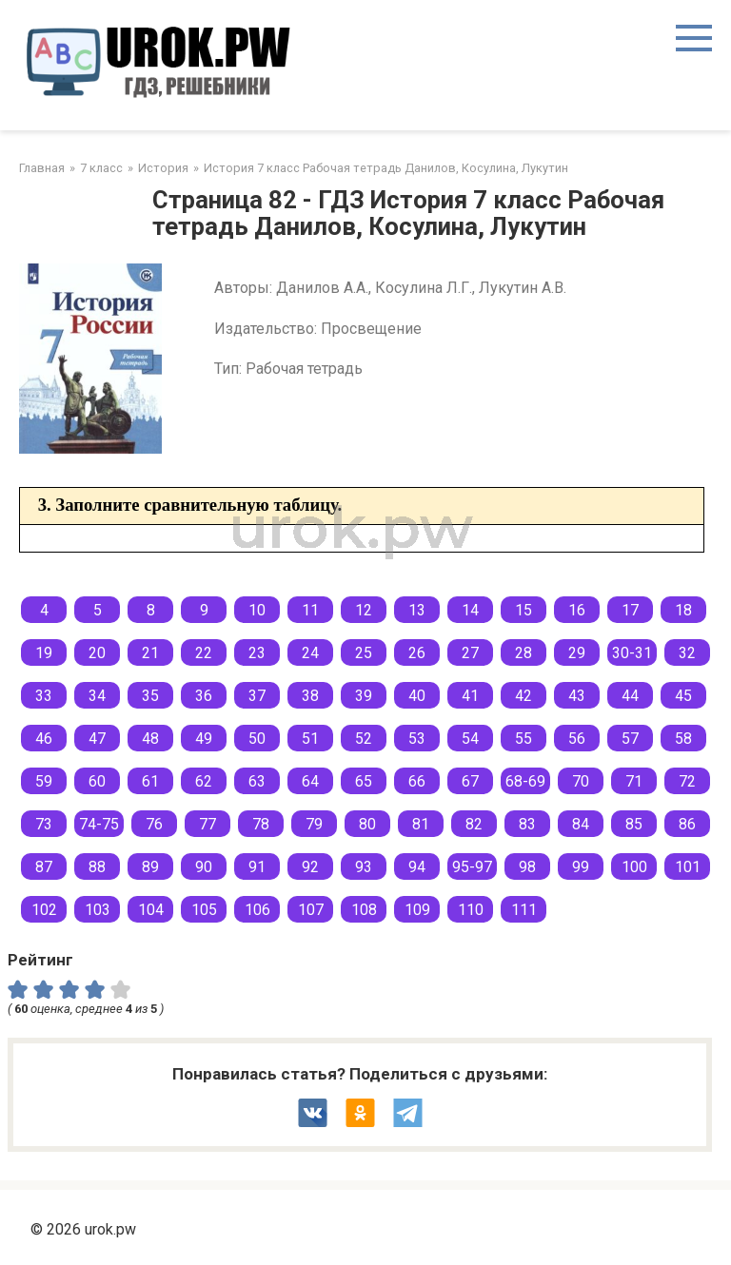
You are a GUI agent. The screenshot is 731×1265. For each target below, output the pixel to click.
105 (204, 910)
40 (416, 696)
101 (688, 867)
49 (203, 739)
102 (44, 910)
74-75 (99, 824)
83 (527, 824)
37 (257, 696)
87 (43, 867)
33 (43, 696)
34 (97, 696)
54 (470, 739)
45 (683, 696)
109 (417, 910)
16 (576, 610)
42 (523, 696)
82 (474, 824)
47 (97, 739)
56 (576, 739)
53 (416, 739)
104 (151, 910)
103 (97, 910)
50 (257, 739)
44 (630, 696)
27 (470, 653)
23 (257, 653)
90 (203, 867)
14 (470, 610)
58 (683, 739)
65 (363, 781)
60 (97, 781)
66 (416, 781)
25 (363, 653)
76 (154, 824)
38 (310, 696)
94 (416, 867)
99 (580, 867)
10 (257, 610)
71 (633, 781)
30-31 (632, 653)
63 (257, 781)
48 (150, 739)
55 (523, 739)
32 (687, 653)
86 (687, 824)
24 (310, 653)
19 (43, 653)
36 (203, 696)
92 (310, 867)
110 (471, 910)
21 (150, 653)
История (163, 168)
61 (150, 781)
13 (416, 610)
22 (203, 653)
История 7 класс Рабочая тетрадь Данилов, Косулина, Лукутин (386, 168)
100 (634, 867)
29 (576, 653)
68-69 (525, 781)
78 (260, 824)
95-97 (472, 867)
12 (363, 610)
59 (43, 781)
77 (207, 824)
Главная (42, 168)
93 (363, 867)
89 (150, 867)
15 (523, 610)
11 (310, 610)
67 (470, 781)
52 (363, 739)
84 (580, 824)
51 (310, 739)
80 (367, 824)
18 (683, 610)
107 (311, 910)
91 (257, 867)
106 (257, 910)
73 (43, 824)
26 (416, 653)
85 (633, 824)
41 (470, 696)
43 (576, 696)
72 (687, 781)
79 (314, 824)
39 (363, 696)
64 (310, 781)
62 (203, 781)
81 (420, 824)
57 (630, 739)
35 (150, 696)
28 (523, 653)
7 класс (101, 168)
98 (527, 867)
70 (580, 781)
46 (43, 739)
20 (97, 653)
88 (97, 867)
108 (364, 910)
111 (524, 910)
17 (630, 610)
